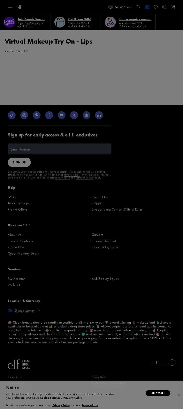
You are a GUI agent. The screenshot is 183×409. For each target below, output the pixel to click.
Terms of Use (90, 405)
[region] (91, 395)
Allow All (158, 393)
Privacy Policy (61, 405)
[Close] (178, 395)
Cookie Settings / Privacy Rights (61, 397)
